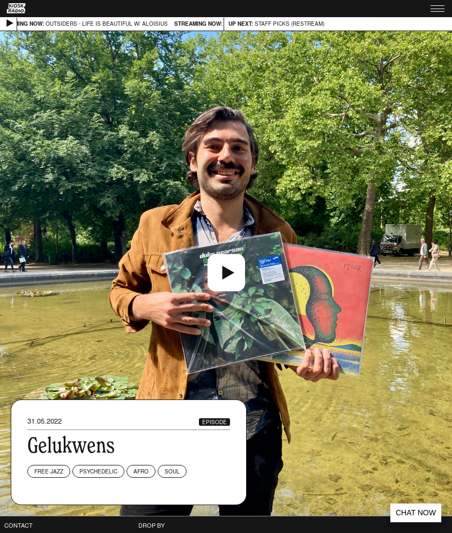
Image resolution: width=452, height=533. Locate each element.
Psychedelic (98, 471)
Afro (141, 471)
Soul (172, 471)
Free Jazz (48, 471)
